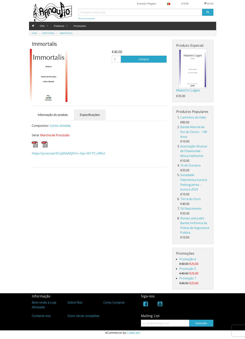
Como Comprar (114, 302)
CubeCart (133, 333)
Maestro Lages (188, 90)
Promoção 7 (187, 278)
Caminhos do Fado (193, 117)
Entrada (141, 3)
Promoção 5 (187, 269)
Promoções (80, 26)
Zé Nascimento (190, 208)
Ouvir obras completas (83, 316)
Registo (152, 3)
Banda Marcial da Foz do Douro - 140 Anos (193, 132)
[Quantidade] (116, 59)
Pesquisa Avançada (87, 18)
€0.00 (208, 3)
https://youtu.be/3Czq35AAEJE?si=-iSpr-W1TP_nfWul (68, 153)
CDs (42, 26)
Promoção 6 (187, 259)
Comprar (144, 59)
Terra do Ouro (190, 199)
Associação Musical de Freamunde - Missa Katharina (193, 151)
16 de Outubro (190, 165)
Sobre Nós (75, 302)
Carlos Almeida (60, 126)
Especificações (90, 114)
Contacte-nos (41, 316)
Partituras (59, 26)
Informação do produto (53, 114)
